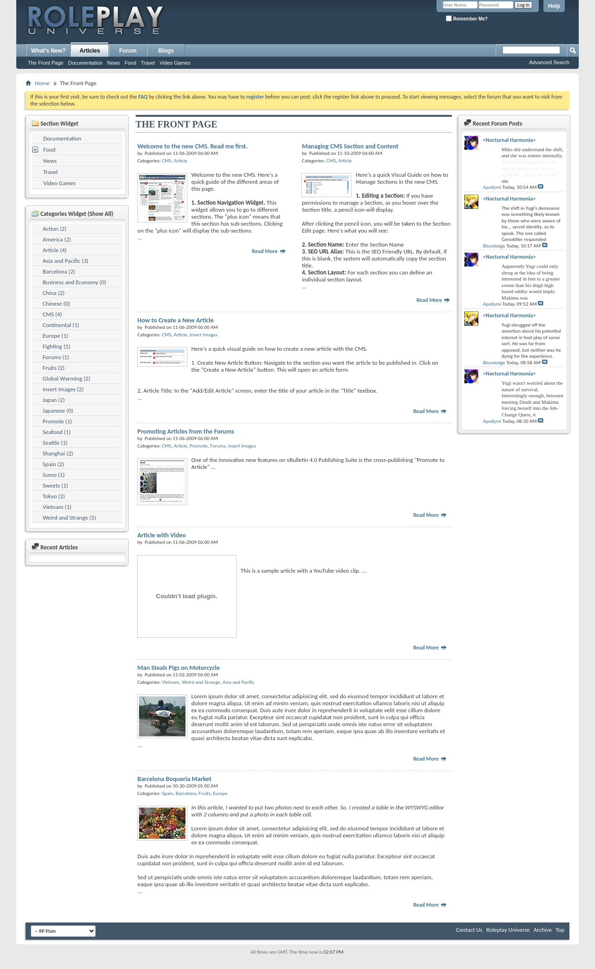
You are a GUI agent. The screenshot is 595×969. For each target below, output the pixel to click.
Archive (543, 929)
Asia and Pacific (239, 682)
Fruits (205, 793)
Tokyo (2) (54, 496)
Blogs (166, 50)
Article (180, 161)
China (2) (54, 292)
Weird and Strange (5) (69, 517)
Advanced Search (549, 62)
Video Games (174, 63)
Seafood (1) (57, 431)
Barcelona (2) (59, 271)
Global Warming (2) (67, 378)
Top (559, 929)
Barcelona (186, 793)
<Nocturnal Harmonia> (509, 140)
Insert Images (204, 335)
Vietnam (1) (57, 506)
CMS (166, 161)
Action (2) (54, 228)
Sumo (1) (54, 474)
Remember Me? (467, 18)
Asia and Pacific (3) (66, 260)
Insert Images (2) (63, 389)
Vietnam (170, 682)
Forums (217, 446)
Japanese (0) (58, 410)
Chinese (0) (56, 303)
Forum (128, 50)
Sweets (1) (55, 485)
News (113, 63)
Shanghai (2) (58, 453)
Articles (89, 50)
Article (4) (55, 250)
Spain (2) (53, 464)
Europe (220, 793)
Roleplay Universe (508, 929)
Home (42, 83)
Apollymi (492, 187)
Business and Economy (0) (74, 282)
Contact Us (469, 929)
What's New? (48, 50)
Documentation (85, 63)
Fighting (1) (56, 346)
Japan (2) (54, 399)
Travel (148, 63)
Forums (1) (56, 357)
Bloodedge (494, 246)
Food (130, 63)
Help (554, 6)
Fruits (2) (54, 367)
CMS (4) (52, 314)
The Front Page (45, 63)
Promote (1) (57, 421)
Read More (269, 251)
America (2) (57, 239)
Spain (167, 793)
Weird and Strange (201, 682)
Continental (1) (61, 324)
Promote (199, 446)
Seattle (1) (55, 442)
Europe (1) (55, 335)
